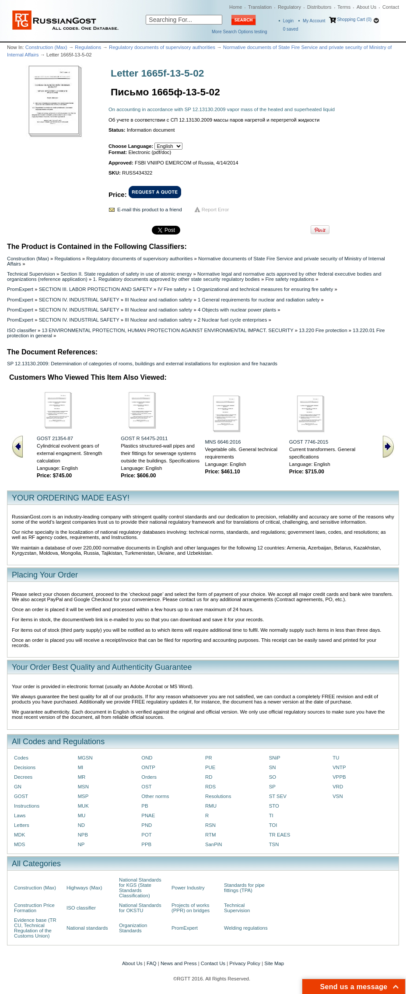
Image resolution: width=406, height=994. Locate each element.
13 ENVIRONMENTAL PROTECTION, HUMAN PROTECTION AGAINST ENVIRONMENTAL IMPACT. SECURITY (168, 330)
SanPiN (213, 844)
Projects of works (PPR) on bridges (191, 908)
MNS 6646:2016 (223, 441)
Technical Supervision (31, 273)
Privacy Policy (244, 963)
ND (81, 825)
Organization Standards (133, 928)
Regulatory (289, 7)
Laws (20, 815)
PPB (146, 844)
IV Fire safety (172, 289)
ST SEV (278, 796)
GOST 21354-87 (55, 438)
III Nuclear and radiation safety (158, 299)
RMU (211, 805)
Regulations (88, 47)
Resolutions (218, 796)
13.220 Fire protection (323, 330)
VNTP (339, 767)
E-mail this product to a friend (149, 209)
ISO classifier (21, 330)
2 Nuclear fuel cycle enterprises (232, 319)
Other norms (155, 796)
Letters (21, 825)
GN (17, 786)
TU (335, 757)
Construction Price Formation (34, 908)
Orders (149, 777)
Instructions (26, 805)
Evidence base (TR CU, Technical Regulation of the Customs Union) (35, 927)
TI (271, 815)
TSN (274, 844)
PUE (210, 767)
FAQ (152, 963)
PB (144, 805)
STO (274, 805)
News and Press (179, 963)
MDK (19, 834)
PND (146, 825)
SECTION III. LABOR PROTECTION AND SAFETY (95, 289)
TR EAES (279, 834)
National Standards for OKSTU (140, 908)
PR (208, 757)
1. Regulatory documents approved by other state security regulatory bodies (176, 279)
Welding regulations (246, 928)
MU (82, 815)
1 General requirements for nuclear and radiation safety (258, 299)
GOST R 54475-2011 (144, 438)
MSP (83, 796)
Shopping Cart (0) (354, 19)
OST (146, 786)
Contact (390, 7)
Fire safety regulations (289, 279)
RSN (210, 825)
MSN (83, 786)
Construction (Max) (46, 47)
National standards (87, 928)
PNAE (148, 815)
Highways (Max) (84, 887)
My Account (314, 20)
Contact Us (213, 963)
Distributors (319, 7)
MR (82, 777)
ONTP (148, 767)
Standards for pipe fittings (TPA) (244, 887)
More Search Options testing (239, 31)
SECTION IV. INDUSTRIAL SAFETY (79, 299)
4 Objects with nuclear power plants (237, 309)
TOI (273, 825)
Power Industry (188, 887)
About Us (366, 7)
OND (146, 757)
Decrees (23, 777)
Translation (260, 7)
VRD (337, 786)
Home (235, 7)
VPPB (339, 777)
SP (272, 786)
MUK (83, 805)
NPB (83, 834)
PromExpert (20, 289)
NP (81, 844)
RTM (210, 834)
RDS (210, 786)
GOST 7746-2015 (308, 441)
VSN (337, 796)
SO (272, 777)
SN (272, 767)
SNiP (274, 757)
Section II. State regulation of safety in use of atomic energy (126, 273)
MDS (19, 844)
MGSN (85, 757)
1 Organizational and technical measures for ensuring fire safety (262, 289)
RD (208, 777)
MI (81, 767)
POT (146, 834)
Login (288, 20)
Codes (21, 757)
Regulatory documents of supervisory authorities (162, 47)
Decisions (24, 767)
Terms (343, 7)
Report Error (215, 209)
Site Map (274, 963)
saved (290, 29)
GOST (21, 796)
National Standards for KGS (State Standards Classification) (140, 887)
